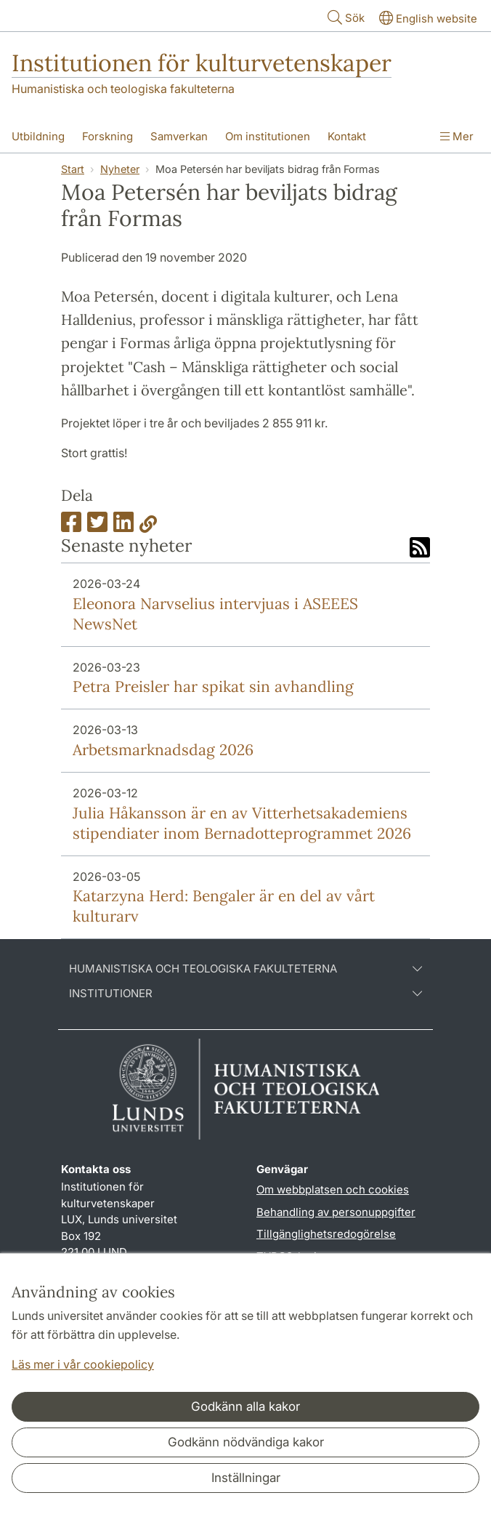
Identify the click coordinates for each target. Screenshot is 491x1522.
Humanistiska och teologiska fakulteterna (123, 88)
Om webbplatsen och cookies (332, 1189)
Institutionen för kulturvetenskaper (201, 63)
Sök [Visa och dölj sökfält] (345, 17)
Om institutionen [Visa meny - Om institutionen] (267, 136)
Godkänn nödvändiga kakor (246, 1442)
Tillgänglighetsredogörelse (326, 1234)
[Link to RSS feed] (420, 549)
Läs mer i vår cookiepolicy (83, 1364)
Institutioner (245, 993)
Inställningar (245, 1477)
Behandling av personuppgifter (335, 1212)
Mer (457, 136)
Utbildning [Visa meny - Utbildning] (38, 136)
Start (72, 169)
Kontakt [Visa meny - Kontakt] (347, 136)
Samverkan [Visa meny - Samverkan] (179, 136)
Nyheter (119, 169)
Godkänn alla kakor (245, 1406)
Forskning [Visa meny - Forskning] (107, 136)
